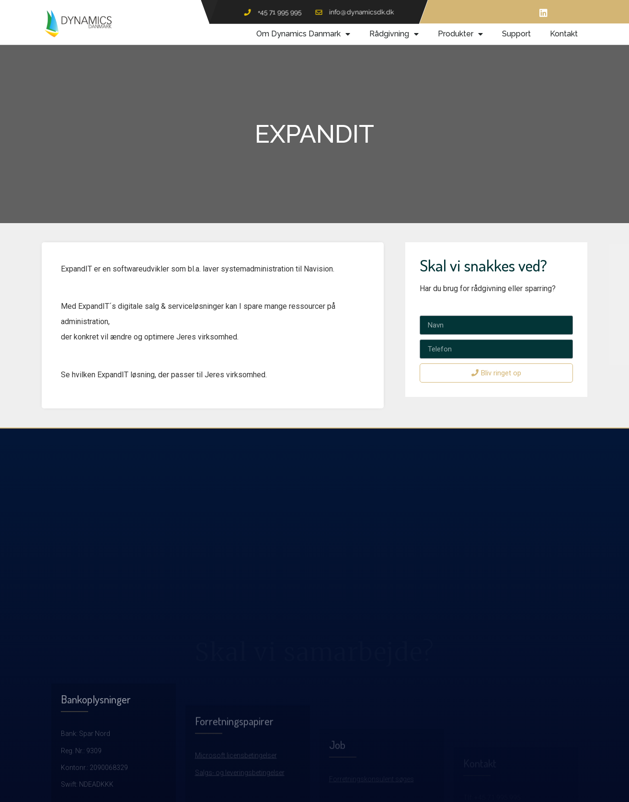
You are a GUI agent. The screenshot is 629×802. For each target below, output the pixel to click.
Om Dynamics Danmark (303, 34)
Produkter (460, 34)
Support (516, 33)
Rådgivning (394, 34)
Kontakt (564, 33)
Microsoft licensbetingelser (236, 792)
